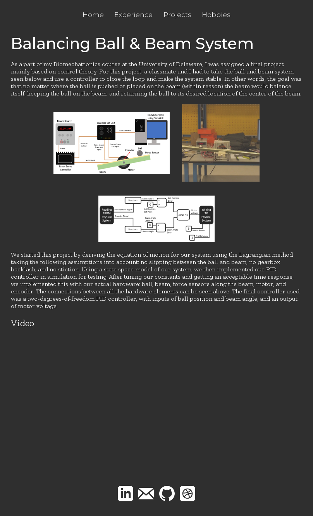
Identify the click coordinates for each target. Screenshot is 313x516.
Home (93, 15)
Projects (177, 15)
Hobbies (216, 15)
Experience (133, 15)
